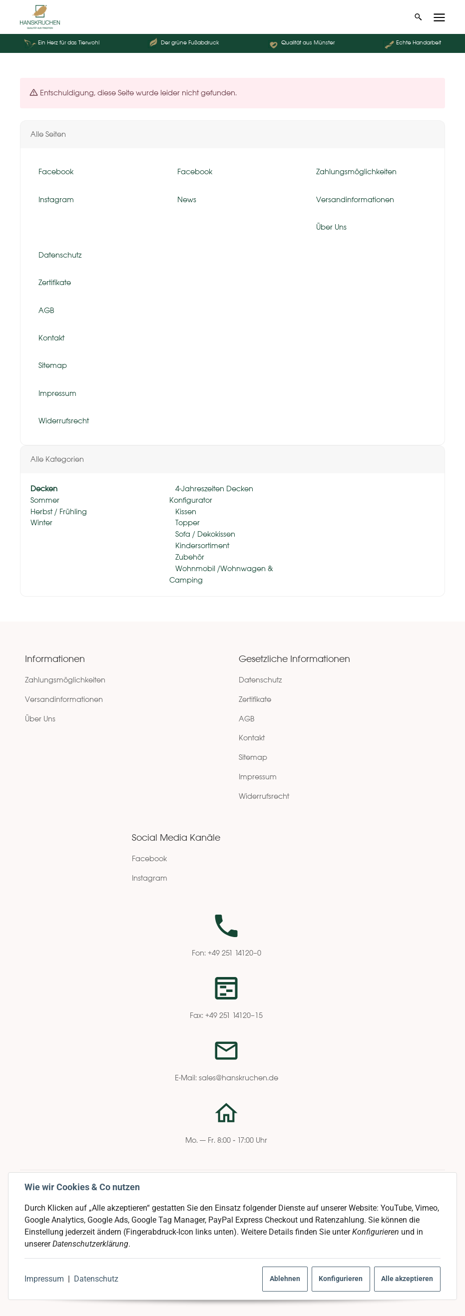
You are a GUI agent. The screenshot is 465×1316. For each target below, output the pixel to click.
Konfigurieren (341, 1279)
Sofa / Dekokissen (204, 534)
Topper (186, 523)
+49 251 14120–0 (234, 953)
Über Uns (40, 718)
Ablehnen (285, 1279)
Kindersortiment (201, 545)
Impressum (44, 1279)
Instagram (149, 878)
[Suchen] (418, 16)
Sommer (44, 500)
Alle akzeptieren (407, 1279)
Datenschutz (96, 1279)
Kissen (184, 511)
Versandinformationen (64, 699)
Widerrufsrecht (264, 796)
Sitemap (253, 757)
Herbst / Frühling (58, 511)
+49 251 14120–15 (234, 1015)
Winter (41, 523)
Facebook (149, 858)
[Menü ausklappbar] (439, 17)
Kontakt (252, 737)
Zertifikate (255, 699)
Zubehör (188, 557)
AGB (247, 718)
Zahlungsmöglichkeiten (65, 679)
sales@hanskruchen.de (238, 1077)
